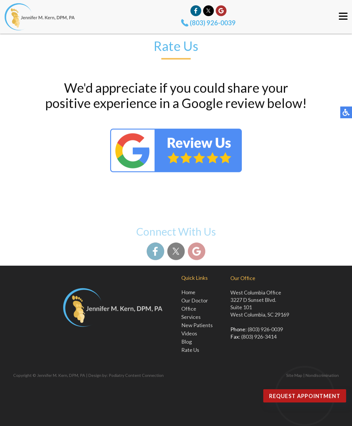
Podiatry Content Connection (136, 375)
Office (188, 308)
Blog (186, 341)
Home (188, 292)
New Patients (197, 325)
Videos (189, 333)
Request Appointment (304, 396)
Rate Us (190, 350)
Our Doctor (194, 300)
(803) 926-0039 (213, 23)
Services (191, 317)
